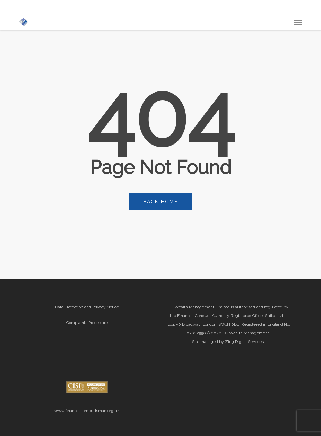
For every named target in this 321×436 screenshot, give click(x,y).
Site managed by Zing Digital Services (228, 341)
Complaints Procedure (87, 322)
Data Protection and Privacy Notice (87, 307)
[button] (298, 22)
